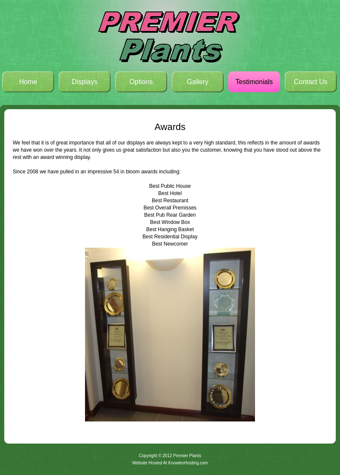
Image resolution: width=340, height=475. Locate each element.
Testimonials (254, 81)
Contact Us (310, 81)
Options (141, 81)
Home (28, 81)
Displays (84, 81)
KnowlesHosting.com (188, 463)
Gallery (198, 81)
